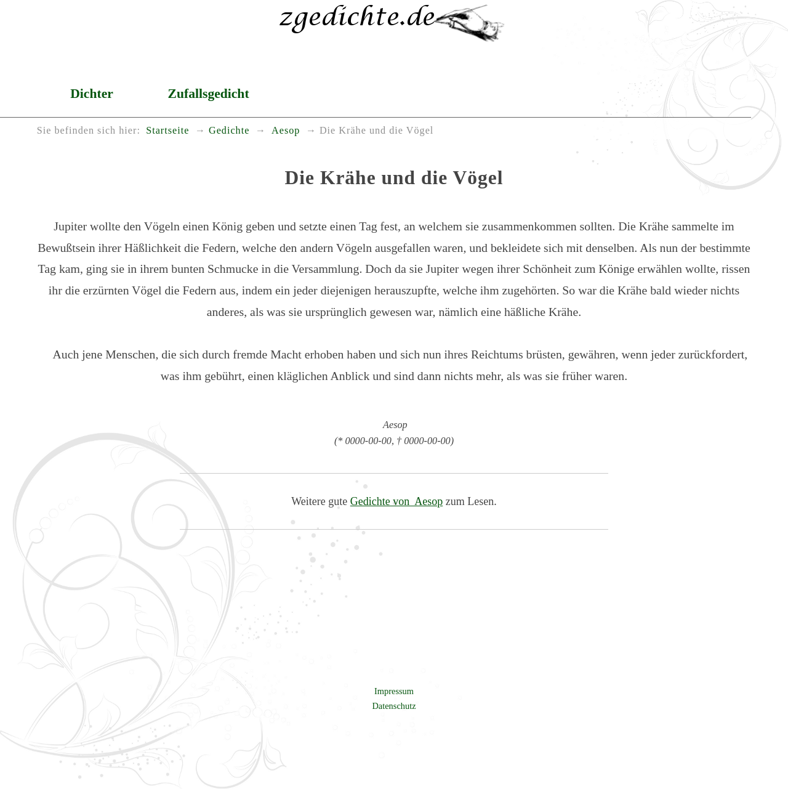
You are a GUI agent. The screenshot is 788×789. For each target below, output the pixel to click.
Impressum (394, 691)
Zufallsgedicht (208, 93)
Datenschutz (394, 706)
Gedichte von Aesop (396, 501)
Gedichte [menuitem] (229, 130)
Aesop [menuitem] (284, 130)
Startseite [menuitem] (167, 130)
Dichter (91, 93)
